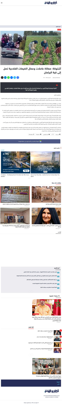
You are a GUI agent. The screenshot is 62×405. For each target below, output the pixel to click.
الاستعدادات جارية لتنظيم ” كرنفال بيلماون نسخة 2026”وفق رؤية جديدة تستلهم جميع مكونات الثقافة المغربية (16, 226)
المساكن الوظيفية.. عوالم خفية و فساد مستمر (45, 337)
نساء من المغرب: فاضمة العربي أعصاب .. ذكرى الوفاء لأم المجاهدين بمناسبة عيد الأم (46, 226)
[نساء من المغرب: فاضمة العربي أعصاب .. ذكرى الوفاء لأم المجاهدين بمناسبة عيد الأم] (46, 216)
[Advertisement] (31, 15)
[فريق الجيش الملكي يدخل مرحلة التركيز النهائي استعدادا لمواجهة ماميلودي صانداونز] (46, 366)
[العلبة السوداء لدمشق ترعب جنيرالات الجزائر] (57, 332)
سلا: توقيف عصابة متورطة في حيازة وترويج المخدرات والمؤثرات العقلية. (16, 204)
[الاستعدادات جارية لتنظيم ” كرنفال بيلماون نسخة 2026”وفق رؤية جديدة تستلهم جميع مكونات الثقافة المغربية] (15, 216)
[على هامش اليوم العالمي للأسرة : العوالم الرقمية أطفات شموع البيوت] (57, 344)
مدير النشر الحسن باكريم (56, 77)
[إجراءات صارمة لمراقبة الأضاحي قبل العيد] (46, 194)
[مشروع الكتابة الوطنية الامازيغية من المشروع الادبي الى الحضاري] (57, 350)
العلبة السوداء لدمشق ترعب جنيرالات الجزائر (45, 331)
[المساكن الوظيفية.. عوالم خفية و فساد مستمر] (57, 338)
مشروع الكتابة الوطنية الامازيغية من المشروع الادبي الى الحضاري (41, 348)
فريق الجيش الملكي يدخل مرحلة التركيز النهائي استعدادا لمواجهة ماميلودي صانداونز (48, 377)
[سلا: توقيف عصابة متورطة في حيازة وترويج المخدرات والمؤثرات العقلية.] (15, 194)
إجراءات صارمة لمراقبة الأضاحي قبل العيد (53, 204)
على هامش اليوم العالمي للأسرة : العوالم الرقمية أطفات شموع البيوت (40, 342)
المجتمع (59, 30)
